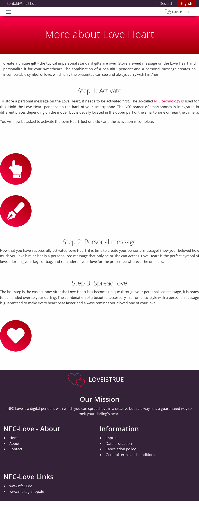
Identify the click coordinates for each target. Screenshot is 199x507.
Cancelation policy (121, 449)
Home (14, 437)
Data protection (119, 443)
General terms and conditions (130, 454)
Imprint (112, 437)
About (14, 443)
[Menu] (8, 12)
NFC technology (167, 101)
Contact (15, 449)
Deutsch (166, 3)
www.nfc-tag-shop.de (26, 491)
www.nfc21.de (20, 486)
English (186, 3)
